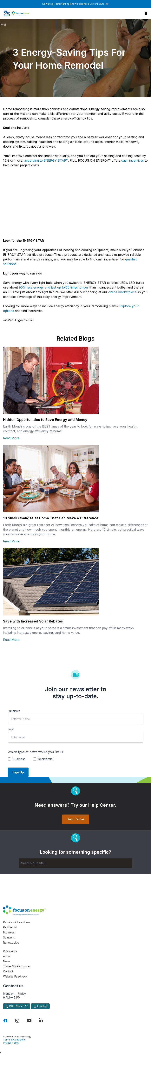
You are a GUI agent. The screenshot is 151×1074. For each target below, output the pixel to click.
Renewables (11, 942)
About (7, 956)
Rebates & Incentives (16, 922)
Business (8, 932)
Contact (8, 971)
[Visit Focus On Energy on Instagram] (17, 1020)
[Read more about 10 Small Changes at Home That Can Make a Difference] (75, 478)
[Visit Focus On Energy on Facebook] (5, 1020)
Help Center (75, 819)
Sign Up (18, 772)
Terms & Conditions (14, 1039)
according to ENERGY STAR (46, 160)
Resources (10, 951)
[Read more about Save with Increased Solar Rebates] (75, 581)
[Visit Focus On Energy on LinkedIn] (41, 1020)
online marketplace (122, 292)
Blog (3, 24)
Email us (40, 1006)
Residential (10, 927)
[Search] (75, 863)
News (6, 961)
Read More (11, 438)
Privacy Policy (11, 1042)
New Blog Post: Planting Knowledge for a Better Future (75, 3)
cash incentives (132, 160)
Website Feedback (15, 976)
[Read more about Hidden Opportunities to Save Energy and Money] (75, 380)
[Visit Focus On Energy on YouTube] (29, 1020)
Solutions (9, 937)
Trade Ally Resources (17, 966)
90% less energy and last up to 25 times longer (53, 287)
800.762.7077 (16, 1006)
